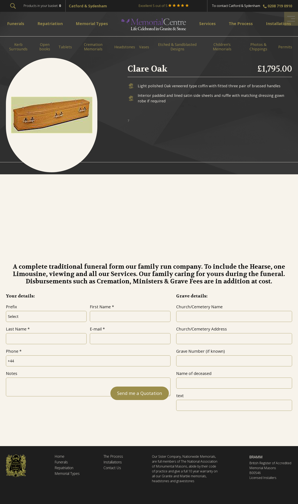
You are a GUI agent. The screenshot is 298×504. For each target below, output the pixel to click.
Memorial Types (68, 474)
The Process (113, 456)
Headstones (124, 47)
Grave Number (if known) (200, 351)
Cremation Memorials (93, 46)
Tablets (65, 47)
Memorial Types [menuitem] (93, 23)
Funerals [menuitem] (16, 23)
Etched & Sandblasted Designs (177, 46)
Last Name (16, 329)
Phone (12, 351)
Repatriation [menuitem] (51, 23)
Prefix (11, 306)
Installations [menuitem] (277, 23)
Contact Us (112, 468)
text (180, 395)
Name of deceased (193, 373)
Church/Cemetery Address (201, 329)
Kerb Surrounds (18, 46)
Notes (11, 373)
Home (60, 456)
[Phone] (88, 360)
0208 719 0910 (280, 5)
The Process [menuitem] (239, 23)
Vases (144, 47)
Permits (285, 47)
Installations (113, 462)
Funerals (62, 462)
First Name (100, 306)
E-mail (96, 329)
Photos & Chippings (258, 46)
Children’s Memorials (222, 46)
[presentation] (37, 408)
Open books (44, 46)
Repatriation (64, 468)
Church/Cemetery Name (199, 306)
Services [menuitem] (206, 23)
